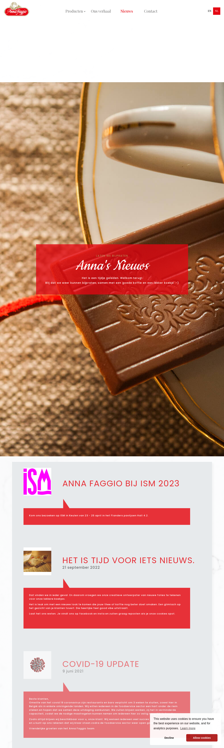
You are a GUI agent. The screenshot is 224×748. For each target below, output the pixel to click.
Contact (150, 11)
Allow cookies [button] (202, 737)
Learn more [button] (187, 728)
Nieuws (127, 11)
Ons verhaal (101, 11)
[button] (74, 11)
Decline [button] (169, 737)
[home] (17, 11)
